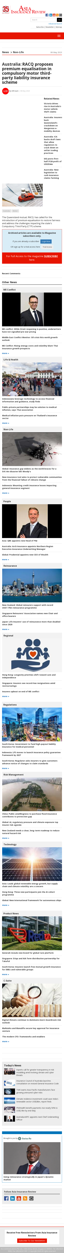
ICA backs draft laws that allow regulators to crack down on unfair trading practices (52, 144)
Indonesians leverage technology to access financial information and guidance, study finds (28, 400)
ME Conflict (9, 289)
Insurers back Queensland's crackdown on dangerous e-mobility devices (53, 124)
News (5, 52)
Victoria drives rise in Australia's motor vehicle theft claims (52, 107)
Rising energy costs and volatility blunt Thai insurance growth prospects (30, 347)
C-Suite (8, 980)
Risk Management (14, 774)
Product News (11, 913)
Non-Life (18, 52)
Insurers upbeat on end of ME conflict (20, 691)
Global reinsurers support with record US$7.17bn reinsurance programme (27, 606)
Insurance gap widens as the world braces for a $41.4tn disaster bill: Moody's (29, 470)
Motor (15, 211)
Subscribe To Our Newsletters (32, 1240)
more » (5, 353)
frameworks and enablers (23, 1036)
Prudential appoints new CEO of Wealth (25, 554)
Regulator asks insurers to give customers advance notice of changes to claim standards (29, 762)
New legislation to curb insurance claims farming (51, 173)
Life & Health (11, 359)
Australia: (12, 64)
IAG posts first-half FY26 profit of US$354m (53, 161)
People (7, 501)
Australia (6, 211)
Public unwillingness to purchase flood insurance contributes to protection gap (29, 815)
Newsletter (50, 27)
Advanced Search (55, 24)
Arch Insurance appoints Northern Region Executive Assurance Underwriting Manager (27, 547)
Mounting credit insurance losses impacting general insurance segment (29, 486)
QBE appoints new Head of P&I (19, 540)
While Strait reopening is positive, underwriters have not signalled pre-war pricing (31, 330)
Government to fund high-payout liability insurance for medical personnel (29, 745)
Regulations (10, 704)
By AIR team (13, 91)
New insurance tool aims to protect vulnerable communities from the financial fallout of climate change (32, 478)
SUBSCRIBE (51, 256)
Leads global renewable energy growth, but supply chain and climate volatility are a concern (30, 885)
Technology (10, 844)
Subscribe (40, 27)
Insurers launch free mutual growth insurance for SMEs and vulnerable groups (31, 968)
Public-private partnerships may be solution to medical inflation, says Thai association (29, 408)
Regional (8, 635)
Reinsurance (10, 565)
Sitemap (59, 27)
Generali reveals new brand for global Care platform (28, 953)
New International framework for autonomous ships (31, 900)
